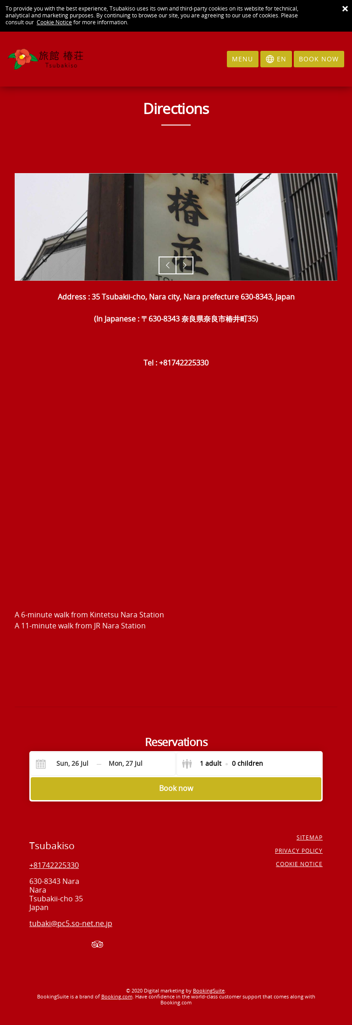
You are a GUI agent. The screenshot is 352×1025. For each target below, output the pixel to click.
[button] (167, 265)
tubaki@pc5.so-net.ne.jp (70, 923)
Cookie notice (299, 864)
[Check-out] (125, 763)
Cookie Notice (54, 22)
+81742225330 (54, 865)
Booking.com (116, 997)
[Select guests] (222, 763)
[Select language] (276, 59)
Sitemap (310, 837)
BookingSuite (209, 991)
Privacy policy (299, 851)
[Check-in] (65, 763)
